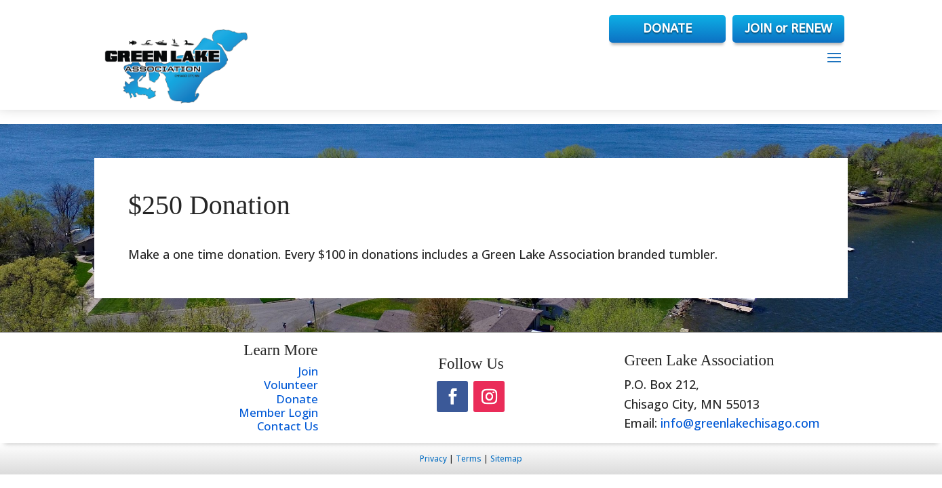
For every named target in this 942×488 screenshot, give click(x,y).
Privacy (433, 458)
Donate (297, 399)
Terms (469, 458)
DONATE (667, 28)
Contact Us (287, 426)
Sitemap (506, 458)
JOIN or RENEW (788, 28)
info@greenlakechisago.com (740, 423)
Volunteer (291, 384)
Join (308, 371)
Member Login (278, 412)
